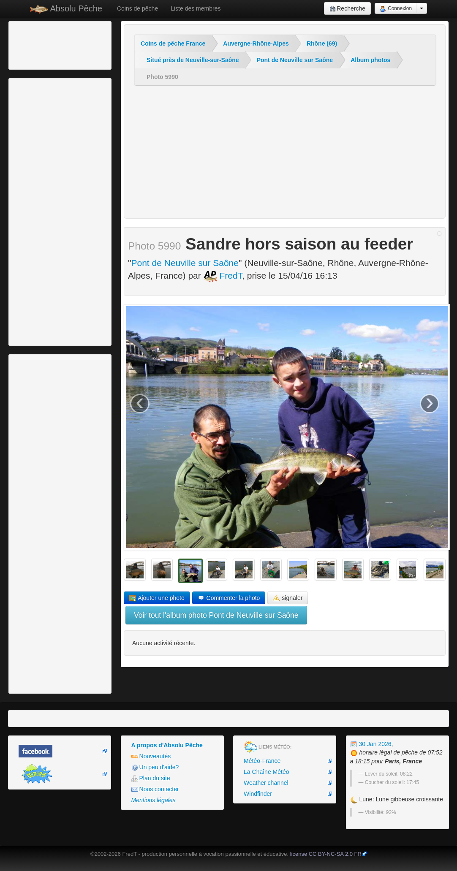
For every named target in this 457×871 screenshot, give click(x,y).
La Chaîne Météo (266, 771)
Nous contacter (155, 789)
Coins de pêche (137, 8)
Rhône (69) (322, 43)
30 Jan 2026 (371, 744)
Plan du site (150, 778)
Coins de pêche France (173, 43)
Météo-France (262, 760)
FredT (223, 275)
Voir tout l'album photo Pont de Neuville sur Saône (216, 615)
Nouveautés (151, 756)
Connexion (395, 8)
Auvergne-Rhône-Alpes (256, 43)
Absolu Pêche (66, 9)
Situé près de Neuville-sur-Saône (193, 60)
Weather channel (266, 782)
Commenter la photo (229, 598)
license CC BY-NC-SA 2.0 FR (326, 854)
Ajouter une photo (157, 598)
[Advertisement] (57, 44)
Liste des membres (195, 8)
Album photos (370, 60)
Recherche (347, 8)
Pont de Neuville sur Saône (295, 60)
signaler (287, 598)
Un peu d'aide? (155, 767)
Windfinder (258, 793)
